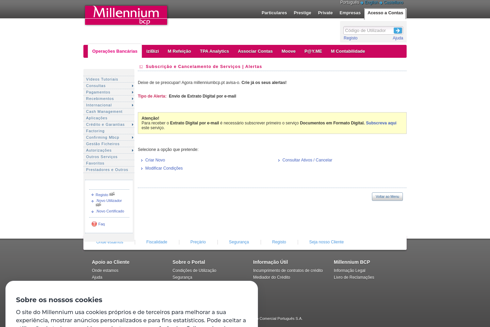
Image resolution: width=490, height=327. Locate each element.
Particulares (274, 12)
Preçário (198, 242)
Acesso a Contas (385, 12)
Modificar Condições (164, 168)
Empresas (350, 12)
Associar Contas (255, 51)
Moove (289, 51)
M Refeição (179, 51)
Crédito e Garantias (105, 124)
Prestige (302, 12)
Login (398, 29)
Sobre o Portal (189, 262)
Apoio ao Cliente (110, 262)
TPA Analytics (214, 51)
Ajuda (398, 38)
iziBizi (152, 51)
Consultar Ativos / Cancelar (307, 160)
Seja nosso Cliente (326, 242)
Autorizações (99, 150)
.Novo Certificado (110, 211)
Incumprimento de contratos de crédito (288, 270)
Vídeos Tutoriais (102, 79)
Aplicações (97, 118)
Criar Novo (155, 160)
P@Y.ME (313, 51)
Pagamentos (98, 92)
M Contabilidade (348, 51)
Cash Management (104, 111)
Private (325, 12)
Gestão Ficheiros (103, 144)
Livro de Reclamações (354, 277)
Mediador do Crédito (271, 277)
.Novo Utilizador (109, 201)
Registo (351, 38)
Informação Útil (270, 262)
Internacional (99, 105)
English (371, 2)
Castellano (393, 2)
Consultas (96, 86)
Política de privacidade (193, 284)
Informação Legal (349, 270)
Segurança (239, 242)
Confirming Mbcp (102, 137)
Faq (101, 224)
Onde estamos (109, 242)
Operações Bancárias (114, 51)
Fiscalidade (156, 242)
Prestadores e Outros (107, 170)
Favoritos (95, 163)
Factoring (95, 131)
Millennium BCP (352, 262)
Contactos (101, 284)
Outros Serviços (102, 157)
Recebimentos (100, 99)
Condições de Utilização (194, 270)
